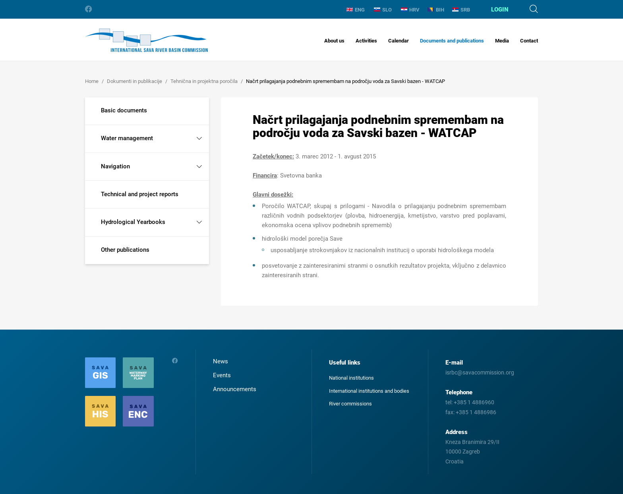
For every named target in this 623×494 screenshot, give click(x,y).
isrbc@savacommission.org (479, 372)
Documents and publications (452, 41)
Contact (529, 41)
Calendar (398, 41)
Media (502, 41)
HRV (410, 10)
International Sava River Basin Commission (146, 40)
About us (334, 41)
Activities (366, 41)
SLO (383, 10)
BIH (436, 10)
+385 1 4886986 (476, 412)
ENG (355, 10)
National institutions (351, 378)
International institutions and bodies (369, 391)
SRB (461, 10)
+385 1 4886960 (474, 402)
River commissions (350, 404)
